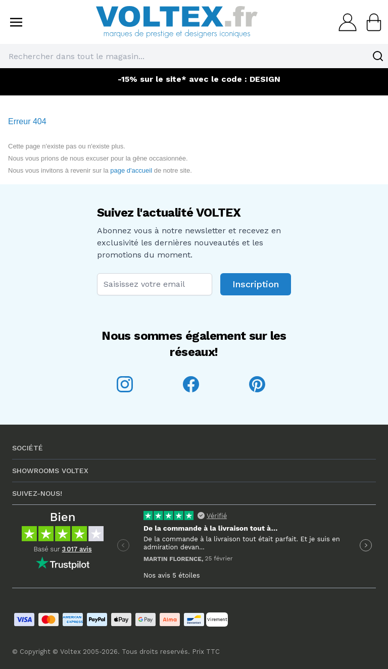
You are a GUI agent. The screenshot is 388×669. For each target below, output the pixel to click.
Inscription (255, 284)
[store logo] (177, 22)
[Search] (378, 56)
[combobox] (194, 56)
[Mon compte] (344, 22)
